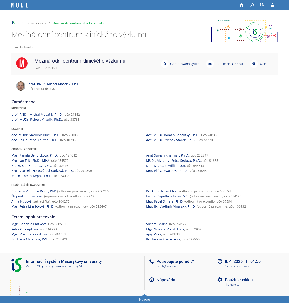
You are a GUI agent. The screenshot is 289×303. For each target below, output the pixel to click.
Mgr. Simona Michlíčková (165, 229)
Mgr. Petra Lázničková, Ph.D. (32, 206)
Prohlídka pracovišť (34, 23)
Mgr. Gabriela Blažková (28, 224)
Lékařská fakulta (22, 47)
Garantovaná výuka (184, 64)
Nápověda (166, 279)
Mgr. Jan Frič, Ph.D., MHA (30, 160)
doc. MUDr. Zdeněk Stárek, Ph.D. (170, 140)
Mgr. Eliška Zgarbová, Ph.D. (167, 170)
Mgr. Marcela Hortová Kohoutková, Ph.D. (42, 170)
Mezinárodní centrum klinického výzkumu (80, 23)
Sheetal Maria (156, 224)
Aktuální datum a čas (237, 266)
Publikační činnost (229, 64)
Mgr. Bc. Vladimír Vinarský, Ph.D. (171, 206)
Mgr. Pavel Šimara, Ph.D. (164, 201)
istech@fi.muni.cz (167, 266)
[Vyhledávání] (252, 5)
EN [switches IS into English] (262, 4)
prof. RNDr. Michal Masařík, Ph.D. (37, 114)
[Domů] (242, 5)
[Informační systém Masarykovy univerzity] (19, 5)
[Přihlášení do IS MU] (272, 5)
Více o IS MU (33, 266)
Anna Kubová (21, 201)
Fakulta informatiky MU (69, 266)
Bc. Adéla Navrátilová (162, 191)
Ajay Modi (153, 234)
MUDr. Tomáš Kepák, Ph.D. (31, 176)
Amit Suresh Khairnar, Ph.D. (167, 155)
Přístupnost (232, 284)
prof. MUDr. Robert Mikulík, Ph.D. (36, 119)
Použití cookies (239, 279)
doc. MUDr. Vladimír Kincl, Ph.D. (35, 135)
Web (262, 64)
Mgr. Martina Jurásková (29, 234)
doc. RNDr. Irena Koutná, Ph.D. (34, 140)
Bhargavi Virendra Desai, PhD (33, 191)
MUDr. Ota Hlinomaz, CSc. (31, 165)
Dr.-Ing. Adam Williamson (165, 165)
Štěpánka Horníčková (27, 196)
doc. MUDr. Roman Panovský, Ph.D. (172, 135)
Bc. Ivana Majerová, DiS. (29, 239)
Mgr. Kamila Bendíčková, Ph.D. (34, 155)
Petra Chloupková (24, 229)
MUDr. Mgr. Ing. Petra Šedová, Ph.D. (173, 160)
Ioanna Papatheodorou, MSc (167, 196)
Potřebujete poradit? (175, 261)
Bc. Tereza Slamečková (163, 239)
